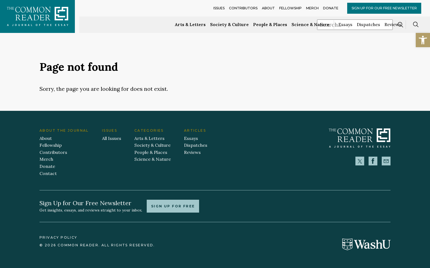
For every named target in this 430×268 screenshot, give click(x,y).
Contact (48, 173)
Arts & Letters (190, 24)
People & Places (270, 24)
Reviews (392, 24)
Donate (330, 8)
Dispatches (368, 24)
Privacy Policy (58, 237)
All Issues (111, 138)
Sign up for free (173, 206)
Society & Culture (229, 24)
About (268, 8)
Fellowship (290, 8)
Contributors (243, 8)
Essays (345, 24)
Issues (219, 8)
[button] (423, 40)
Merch (312, 8)
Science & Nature (310, 24)
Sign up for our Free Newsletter (384, 8)
